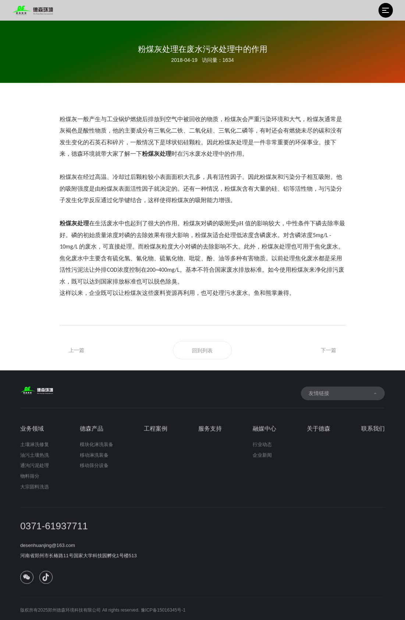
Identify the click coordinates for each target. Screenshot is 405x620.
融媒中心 (264, 432)
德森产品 (91, 432)
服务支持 (210, 432)
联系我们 (373, 432)
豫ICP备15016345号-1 (163, 614)
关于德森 (318, 432)
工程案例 (155, 432)
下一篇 (328, 350)
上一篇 (76, 350)
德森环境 (83, 154)
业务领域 (32, 432)
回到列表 (202, 350)
